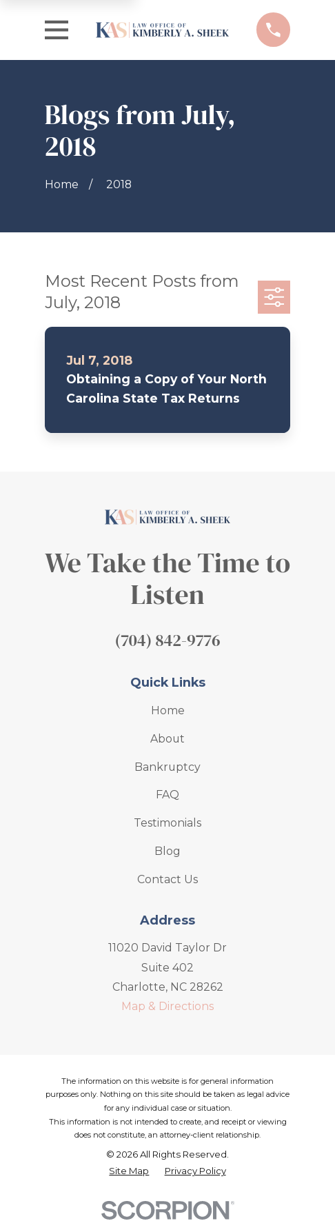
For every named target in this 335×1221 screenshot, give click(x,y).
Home (168, 710)
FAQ (167, 794)
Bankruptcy (167, 767)
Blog (167, 851)
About (167, 738)
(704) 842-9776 (167, 640)
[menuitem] (129, 1171)
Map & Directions (167, 1006)
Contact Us (167, 879)
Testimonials (167, 822)
